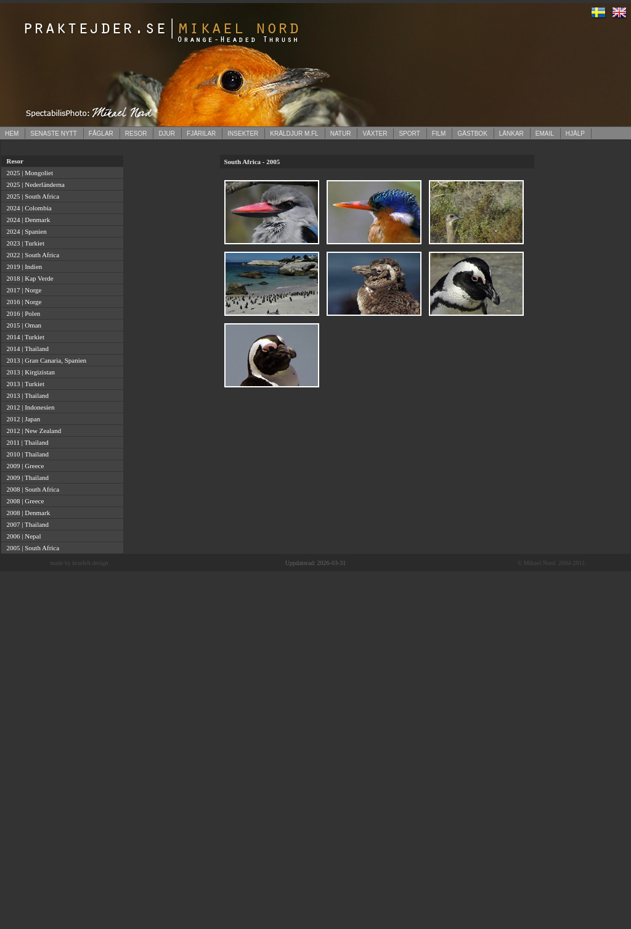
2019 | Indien (22, 266)
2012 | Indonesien (28, 407)
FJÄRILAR (201, 133)
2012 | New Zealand (32, 430)
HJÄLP (575, 133)
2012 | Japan (21, 419)
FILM (439, 133)
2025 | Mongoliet (28, 172)
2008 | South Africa (31, 489)
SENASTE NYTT (53, 133)
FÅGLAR (101, 133)
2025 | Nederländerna (34, 184)
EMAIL (544, 133)
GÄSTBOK (472, 133)
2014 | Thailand (26, 348)
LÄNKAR (511, 133)
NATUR (340, 133)
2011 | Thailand (26, 442)
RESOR (136, 133)
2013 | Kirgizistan (29, 372)
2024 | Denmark (26, 219)
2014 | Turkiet (23, 337)
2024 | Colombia (27, 208)
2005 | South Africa (31, 547)
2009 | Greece (23, 465)
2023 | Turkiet (23, 243)
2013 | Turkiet (23, 383)
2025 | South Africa (31, 196)
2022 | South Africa (31, 254)
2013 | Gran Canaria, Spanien (44, 360)
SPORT (409, 133)
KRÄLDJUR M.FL (294, 133)
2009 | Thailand (26, 477)
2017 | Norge (22, 290)
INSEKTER (242, 133)
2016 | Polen (21, 313)
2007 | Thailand (26, 524)
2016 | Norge (22, 301)
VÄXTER (374, 133)
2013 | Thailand (26, 395)
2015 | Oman (22, 325)
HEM (11, 133)
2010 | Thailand (26, 454)
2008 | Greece (23, 501)
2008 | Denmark (26, 512)
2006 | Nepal (22, 536)
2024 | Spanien (25, 231)
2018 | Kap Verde (28, 278)
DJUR (166, 133)
